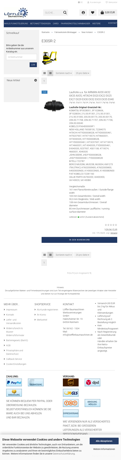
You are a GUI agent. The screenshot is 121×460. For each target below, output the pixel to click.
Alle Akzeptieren (104, 441)
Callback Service (14, 359)
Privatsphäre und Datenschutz (14, 352)
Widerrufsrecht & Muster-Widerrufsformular (15, 332)
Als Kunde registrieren (47, 309)
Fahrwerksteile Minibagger (75, 23)
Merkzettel (111, 2)
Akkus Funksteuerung (16, 23)
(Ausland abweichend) (94, 217)
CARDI (56, 23)
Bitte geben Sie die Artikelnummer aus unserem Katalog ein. (20, 48)
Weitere (96, 23)
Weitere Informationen (104, 449)
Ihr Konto (41, 314)
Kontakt (112, 23)
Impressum (11, 309)
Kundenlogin (94, 2)
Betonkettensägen (40, 23)
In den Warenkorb (79, 240)
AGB (8, 345)
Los (33, 65)
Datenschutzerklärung (64, 453)
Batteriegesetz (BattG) (17, 340)
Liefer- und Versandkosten (13, 321)
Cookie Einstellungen (16, 364)
